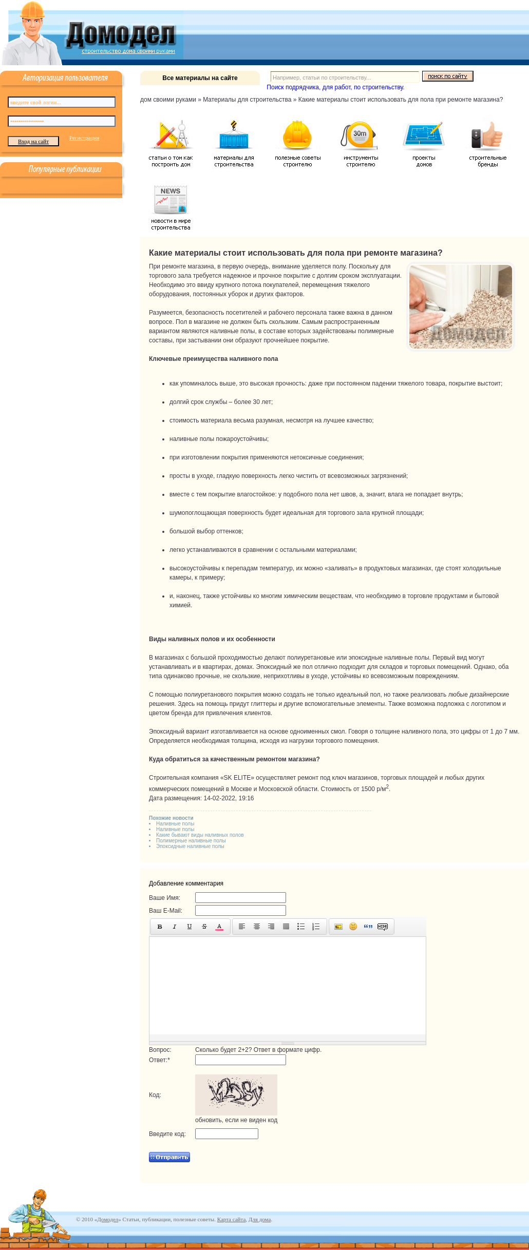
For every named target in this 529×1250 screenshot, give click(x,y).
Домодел (107, 1219)
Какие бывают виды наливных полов (200, 835)
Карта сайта (231, 1219)
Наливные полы (175, 823)
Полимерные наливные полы (191, 840)
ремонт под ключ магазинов (337, 777)
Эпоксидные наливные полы (190, 846)
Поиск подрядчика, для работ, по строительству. (335, 87)
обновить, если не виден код (236, 1120)
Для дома (260, 1219)
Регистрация (84, 137)
